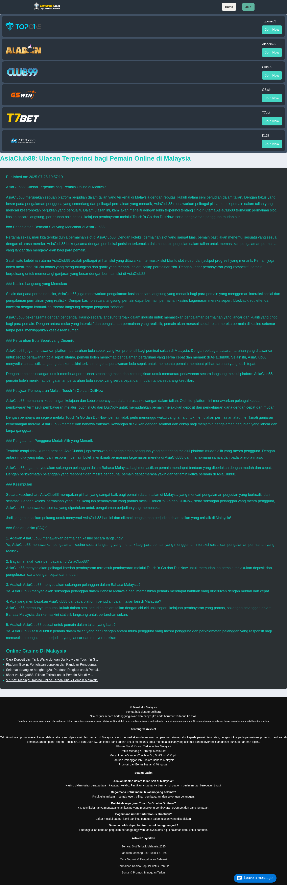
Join (248, 6)
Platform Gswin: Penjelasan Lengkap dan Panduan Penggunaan (52, 664)
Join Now (272, 29)
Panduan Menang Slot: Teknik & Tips (143, 853)
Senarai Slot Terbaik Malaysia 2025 (143, 846)
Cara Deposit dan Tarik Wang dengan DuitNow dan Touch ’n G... (52, 659)
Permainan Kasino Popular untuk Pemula (143, 866)
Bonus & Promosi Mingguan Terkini (144, 872)
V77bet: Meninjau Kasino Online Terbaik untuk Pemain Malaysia (52, 680)
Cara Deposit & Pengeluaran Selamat (143, 859)
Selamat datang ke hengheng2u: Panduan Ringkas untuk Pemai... (53, 670)
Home (229, 6)
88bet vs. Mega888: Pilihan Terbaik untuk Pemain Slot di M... (49, 675)
